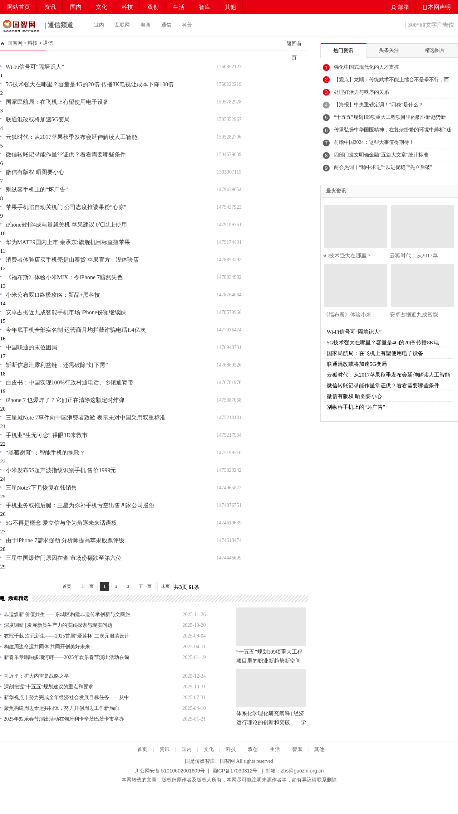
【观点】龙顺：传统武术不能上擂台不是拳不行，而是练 (391, 81)
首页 (67, 586)
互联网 (122, 25)
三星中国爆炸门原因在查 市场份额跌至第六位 (64, 558)
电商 (146, 25)
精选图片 (435, 50)
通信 (166, 25)
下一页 (145, 586)
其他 (230, 7)
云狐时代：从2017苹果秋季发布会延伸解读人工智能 (71, 137)
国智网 (15, 43)
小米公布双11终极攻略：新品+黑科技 (53, 295)
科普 (187, 25)
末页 (165, 586)
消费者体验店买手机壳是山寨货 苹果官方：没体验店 (72, 260)
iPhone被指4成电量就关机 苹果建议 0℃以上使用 (66, 225)
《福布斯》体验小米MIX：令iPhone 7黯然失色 (64, 277)
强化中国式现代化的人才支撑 (366, 67)
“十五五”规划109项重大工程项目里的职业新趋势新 (390, 117)
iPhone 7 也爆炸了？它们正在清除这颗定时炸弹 (65, 400)
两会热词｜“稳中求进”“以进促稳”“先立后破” (383, 167)
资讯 (50, 7)
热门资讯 (343, 50)
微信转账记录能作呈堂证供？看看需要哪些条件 (66, 154)
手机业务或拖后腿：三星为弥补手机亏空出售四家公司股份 (80, 505)
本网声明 (437, 7)
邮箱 (400, 7)
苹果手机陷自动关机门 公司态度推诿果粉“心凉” (66, 207)
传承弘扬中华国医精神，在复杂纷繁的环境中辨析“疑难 (392, 131)
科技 (127, 7)
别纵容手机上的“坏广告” (37, 189)
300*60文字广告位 (431, 25)
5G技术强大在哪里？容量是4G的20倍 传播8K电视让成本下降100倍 (90, 84)
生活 (178, 7)
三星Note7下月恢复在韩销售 (41, 488)
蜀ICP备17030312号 (235, 771)
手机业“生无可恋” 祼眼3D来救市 (47, 435)
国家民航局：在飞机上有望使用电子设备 (57, 102)
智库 (204, 7)
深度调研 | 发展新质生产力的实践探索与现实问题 (58, 625)
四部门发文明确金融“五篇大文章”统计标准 (381, 155)
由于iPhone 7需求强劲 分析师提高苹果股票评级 (65, 540)
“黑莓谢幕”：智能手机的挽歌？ (45, 453)
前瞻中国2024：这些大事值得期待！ (374, 142)
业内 (99, 25)
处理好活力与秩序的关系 (361, 92)
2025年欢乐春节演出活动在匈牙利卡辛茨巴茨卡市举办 (64, 719)
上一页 (87, 586)
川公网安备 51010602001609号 (170, 771)
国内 (76, 7)
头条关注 (389, 50)
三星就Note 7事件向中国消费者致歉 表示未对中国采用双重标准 (86, 418)
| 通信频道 (37, 25)
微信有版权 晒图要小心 (35, 172)
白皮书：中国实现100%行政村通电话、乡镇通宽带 (69, 382)
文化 (101, 7)
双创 (153, 7)
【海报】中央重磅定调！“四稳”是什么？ (378, 104)
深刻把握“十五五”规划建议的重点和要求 (48, 686)
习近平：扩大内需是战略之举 (36, 676)
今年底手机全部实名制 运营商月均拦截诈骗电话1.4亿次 (76, 330)
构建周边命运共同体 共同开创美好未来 (47, 646)
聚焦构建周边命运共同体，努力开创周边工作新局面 (61, 708)
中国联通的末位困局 (31, 347)
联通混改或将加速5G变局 (38, 119)
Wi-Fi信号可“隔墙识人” (35, 67)
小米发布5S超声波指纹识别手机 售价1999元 (61, 470)
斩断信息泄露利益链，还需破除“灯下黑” (57, 365)
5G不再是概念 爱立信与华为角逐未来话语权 (61, 523)
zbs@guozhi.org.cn (302, 771)
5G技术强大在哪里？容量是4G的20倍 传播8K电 (383, 342)
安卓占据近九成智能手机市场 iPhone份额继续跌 (66, 312)
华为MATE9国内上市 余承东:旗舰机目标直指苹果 (68, 242)
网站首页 (18, 7)
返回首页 (294, 50)
